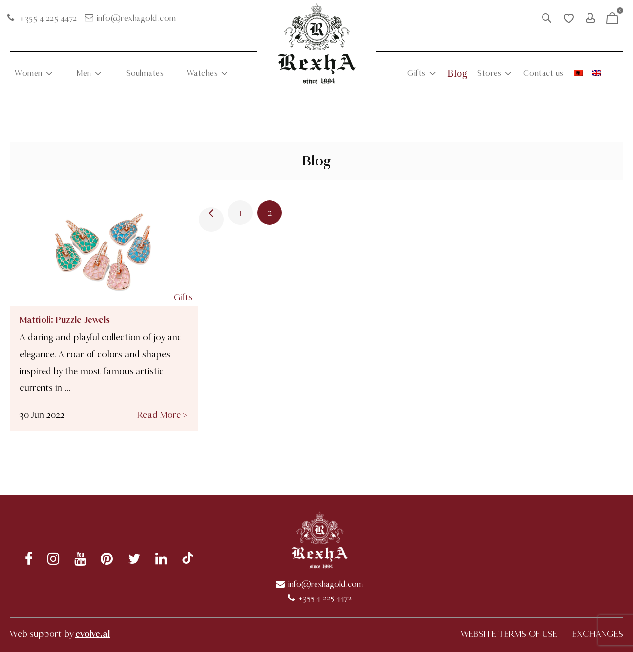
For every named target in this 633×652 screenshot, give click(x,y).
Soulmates (145, 73)
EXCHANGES (597, 633)
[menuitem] (578, 73)
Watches (202, 73)
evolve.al (92, 633)
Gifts (416, 73)
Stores (489, 73)
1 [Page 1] (240, 212)
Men (84, 73)
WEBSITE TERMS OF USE (509, 633)
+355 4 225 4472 (48, 18)
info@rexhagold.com (136, 18)
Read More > (162, 414)
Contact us (543, 73)
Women (29, 73)
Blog (457, 73)
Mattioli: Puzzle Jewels (65, 319)
